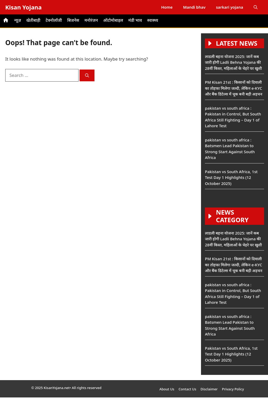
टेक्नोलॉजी (54, 20)
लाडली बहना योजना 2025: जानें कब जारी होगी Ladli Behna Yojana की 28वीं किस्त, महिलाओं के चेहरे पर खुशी (233, 62)
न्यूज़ (17, 20)
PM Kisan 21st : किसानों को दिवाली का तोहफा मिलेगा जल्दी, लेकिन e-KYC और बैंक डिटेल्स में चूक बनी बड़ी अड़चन (233, 88)
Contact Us (187, 389)
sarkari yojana (229, 7)
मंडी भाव (135, 20)
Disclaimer (208, 389)
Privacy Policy (233, 389)
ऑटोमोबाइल (113, 20)
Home (167, 7)
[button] (255, 7)
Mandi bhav (194, 7)
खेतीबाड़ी (33, 20)
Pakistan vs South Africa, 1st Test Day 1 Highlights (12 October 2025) (231, 177)
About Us (166, 389)
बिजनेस (73, 20)
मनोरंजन (91, 20)
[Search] (87, 75)
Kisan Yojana (23, 7)
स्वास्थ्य (152, 20)
